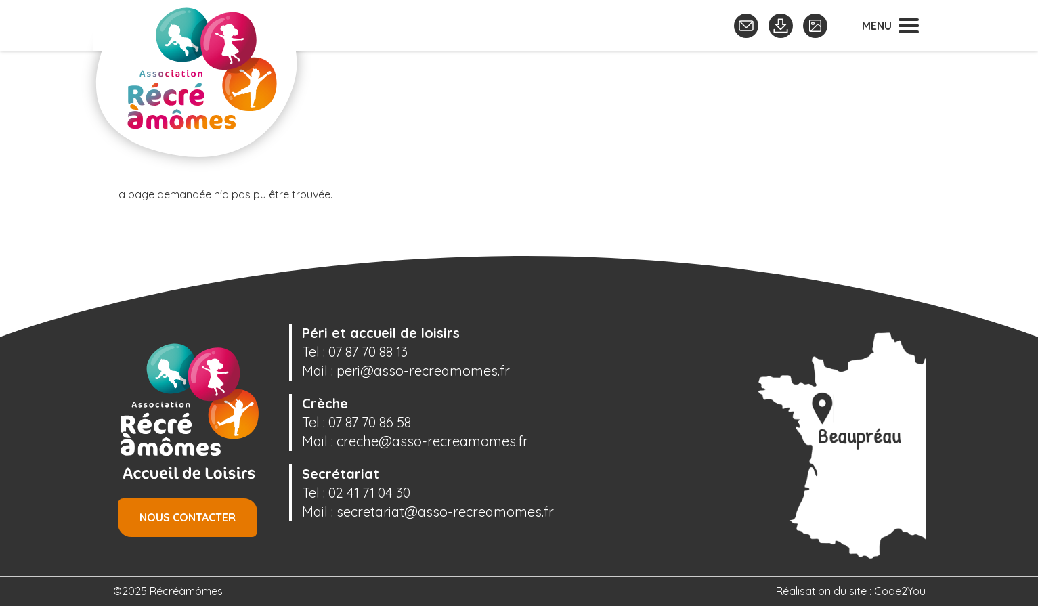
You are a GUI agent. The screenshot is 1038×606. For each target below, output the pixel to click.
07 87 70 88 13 (368, 351)
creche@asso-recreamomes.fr (432, 441)
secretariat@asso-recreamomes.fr (445, 511)
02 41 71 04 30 (369, 492)
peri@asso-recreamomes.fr (423, 370)
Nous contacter (187, 517)
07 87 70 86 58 (369, 422)
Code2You (900, 591)
